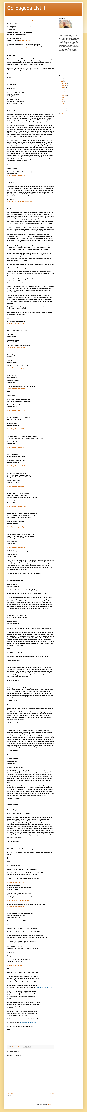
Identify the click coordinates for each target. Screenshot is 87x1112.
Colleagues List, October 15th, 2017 (69, 91)
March (63, 107)
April (63, 105)
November (64, 85)
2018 (62, 80)
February (64, 108)
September (64, 95)
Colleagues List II (26, 8)
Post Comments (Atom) (18, 1095)
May (63, 103)
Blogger (49, 1104)
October (64, 87)
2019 (62, 78)
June (63, 101)
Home (31, 1093)
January (64, 110)
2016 (62, 113)
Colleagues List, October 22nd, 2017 (70, 89)
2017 (62, 81)
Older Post (51, 1093)
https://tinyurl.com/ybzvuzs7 (16, 175)
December (64, 83)
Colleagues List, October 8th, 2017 (69, 93)
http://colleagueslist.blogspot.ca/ (29, 20)
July (63, 99)
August (63, 97)
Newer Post (10, 1093)
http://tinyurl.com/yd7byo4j (15, 323)
